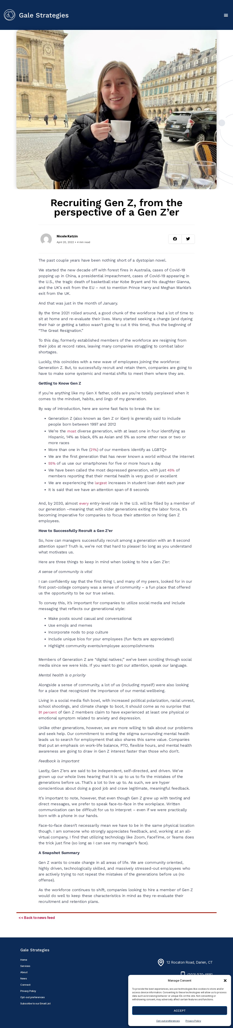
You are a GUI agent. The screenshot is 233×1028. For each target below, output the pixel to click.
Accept (180, 1010)
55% (52, 463)
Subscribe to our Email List (35, 1003)
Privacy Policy (193, 1020)
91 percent (48, 712)
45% (171, 470)
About (24, 972)
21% (93, 449)
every (84, 503)
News (23, 978)
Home (23, 959)
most (72, 431)
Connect (25, 984)
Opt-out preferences (168, 1020)
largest (101, 482)
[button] (225, 981)
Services (25, 965)
